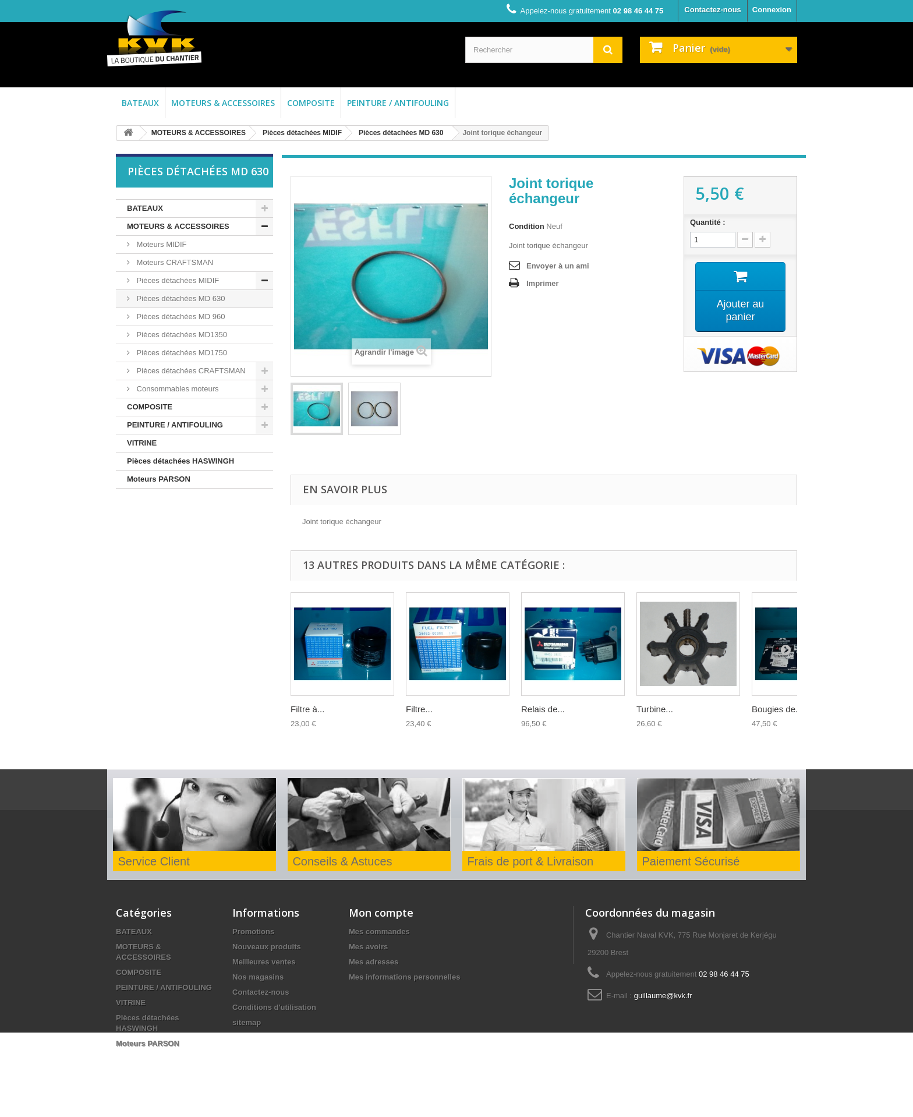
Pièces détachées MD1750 (181, 352)
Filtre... (419, 709)
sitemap (246, 1022)
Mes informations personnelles (404, 977)
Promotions (253, 931)
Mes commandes (379, 931)
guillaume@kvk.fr (663, 995)
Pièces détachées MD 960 (180, 316)
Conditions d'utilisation (274, 1007)
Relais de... (543, 709)
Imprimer (542, 283)
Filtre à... (307, 709)
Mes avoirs (368, 946)
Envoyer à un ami (557, 265)
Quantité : (708, 222)
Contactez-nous (712, 9)
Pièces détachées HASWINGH (180, 461)
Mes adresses (373, 961)
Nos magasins (258, 977)
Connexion (771, 9)
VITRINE (142, 443)
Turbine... (654, 709)
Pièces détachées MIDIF (302, 133)
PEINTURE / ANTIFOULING (398, 102)
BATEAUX (140, 102)
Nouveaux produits (266, 946)
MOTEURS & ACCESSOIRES (223, 102)
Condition (526, 226)
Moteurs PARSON (158, 479)
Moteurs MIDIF (161, 244)
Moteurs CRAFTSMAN (174, 262)
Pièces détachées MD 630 (401, 133)
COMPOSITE (311, 102)
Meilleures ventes (263, 961)
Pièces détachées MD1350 (181, 334)
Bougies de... (777, 709)
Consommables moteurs (177, 388)
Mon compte (381, 913)
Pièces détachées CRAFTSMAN (190, 370)
